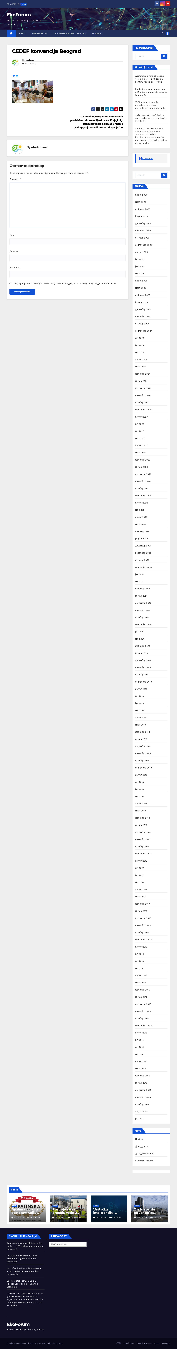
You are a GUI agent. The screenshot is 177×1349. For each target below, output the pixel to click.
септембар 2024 (143, 331)
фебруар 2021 (142, 588)
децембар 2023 (143, 388)
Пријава (139, 1139)
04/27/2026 (101, 1218)
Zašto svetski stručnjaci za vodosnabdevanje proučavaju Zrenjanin (150, 118)
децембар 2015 (143, 1004)
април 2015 (141, 1061)
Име (11, 235)
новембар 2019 (143, 667)
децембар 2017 (143, 832)
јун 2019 (139, 703)
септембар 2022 (143, 495)
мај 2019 (139, 710)
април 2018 (141, 803)
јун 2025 (139, 266)
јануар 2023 (141, 467)
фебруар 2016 (142, 989)
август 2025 (141, 252)
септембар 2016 (143, 939)
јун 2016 (139, 961)
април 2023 (141, 445)
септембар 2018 (143, 767)
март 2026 (140, 202)
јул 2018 (139, 782)
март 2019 (140, 724)
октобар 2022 (142, 488)
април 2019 (141, 717)
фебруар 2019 (142, 732)
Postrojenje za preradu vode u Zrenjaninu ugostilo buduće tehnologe (151, 92)
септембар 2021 (143, 567)
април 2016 (141, 975)
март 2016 (140, 982)
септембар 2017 (143, 853)
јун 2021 (139, 574)
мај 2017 (139, 882)
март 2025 (140, 288)
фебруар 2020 (142, 646)
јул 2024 (139, 338)
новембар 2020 (143, 610)
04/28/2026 (60, 1218)
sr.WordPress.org (144, 1160)
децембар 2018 (143, 746)
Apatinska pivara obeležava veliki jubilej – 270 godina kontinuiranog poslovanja (149, 79)
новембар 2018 (143, 753)
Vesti (14, 1205)
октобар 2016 (142, 932)
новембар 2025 (143, 230)
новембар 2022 (143, 481)
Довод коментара (144, 1153)
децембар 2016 (143, 918)
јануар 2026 (141, 216)
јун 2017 (139, 875)
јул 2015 (139, 1040)
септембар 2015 (143, 1025)
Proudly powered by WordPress (20, 1343)
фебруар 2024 (142, 374)
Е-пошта (13, 251)
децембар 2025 (143, 223)
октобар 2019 (142, 674)
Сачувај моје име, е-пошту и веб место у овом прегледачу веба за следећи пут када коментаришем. (64, 283)
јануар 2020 (141, 653)
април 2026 (141, 195)
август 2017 (141, 861)
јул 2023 (139, 424)
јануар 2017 (141, 911)
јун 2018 (139, 789)
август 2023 (141, 417)
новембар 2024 (143, 316)
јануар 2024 (141, 381)
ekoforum (30, 60)
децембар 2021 (143, 545)
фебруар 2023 (142, 459)
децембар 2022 (143, 474)
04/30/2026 (20, 1218)
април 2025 (141, 280)
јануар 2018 (141, 825)
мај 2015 (139, 1054)
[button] (163, 33)
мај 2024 (139, 352)
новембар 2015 (143, 1011)
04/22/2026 (142, 1218)
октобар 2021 (142, 560)
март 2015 (140, 1068)
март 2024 (140, 366)
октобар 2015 (142, 1018)
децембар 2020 (143, 603)
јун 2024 (139, 345)
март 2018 (140, 810)
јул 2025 (139, 259)
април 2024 (141, 359)
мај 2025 (139, 273)
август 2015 (141, 1032)
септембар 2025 (143, 245)
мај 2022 (139, 510)
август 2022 (141, 502)
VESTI (22, 33)
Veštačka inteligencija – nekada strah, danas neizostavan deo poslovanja (150, 105)
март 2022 (140, 524)
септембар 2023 (143, 409)
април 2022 (141, 517)
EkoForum (19, 15)
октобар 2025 (142, 237)
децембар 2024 (143, 309)
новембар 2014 (143, 1097)
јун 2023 (139, 431)
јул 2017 (139, 868)
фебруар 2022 (142, 531)
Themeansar (57, 1343)
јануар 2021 (141, 596)
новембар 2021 (143, 553)
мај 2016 (139, 968)
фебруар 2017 (142, 904)
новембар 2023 (143, 395)
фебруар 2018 (142, 818)
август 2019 (141, 689)
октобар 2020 (142, 617)
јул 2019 (139, 696)
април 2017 (141, 889)
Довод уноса (141, 1146)
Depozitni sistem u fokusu (70, 33)
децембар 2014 (143, 1090)
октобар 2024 (142, 323)
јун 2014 (139, 1118)
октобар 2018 (142, 760)
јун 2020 (139, 631)
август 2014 (141, 1111)
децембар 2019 (143, 660)
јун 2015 (139, 1047)
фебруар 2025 (142, 295)
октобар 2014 (142, 1104)
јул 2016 (139, 954)
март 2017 (140, 896)
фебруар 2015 (142, 1075)
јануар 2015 (141, 1083)
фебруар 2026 (142, 209)
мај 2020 (140, 639)
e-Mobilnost (39, 33)
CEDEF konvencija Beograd (46, 51)
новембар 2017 (143, 839)
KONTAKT (97, 33)
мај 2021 (139, 581)
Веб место (14, 267)
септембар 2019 (143, 682)
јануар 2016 (141, 997)
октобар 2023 (142, 402)
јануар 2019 (141, 739)
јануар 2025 (141, 302)
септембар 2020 (143, 624)
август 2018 (141, 775)
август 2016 (141, 947)
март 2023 (140, 452)
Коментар (15, 179)
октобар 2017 (142, 846)
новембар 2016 (143, 925)
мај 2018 (139, 796)
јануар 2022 (141, 538)
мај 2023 (139, 438)
